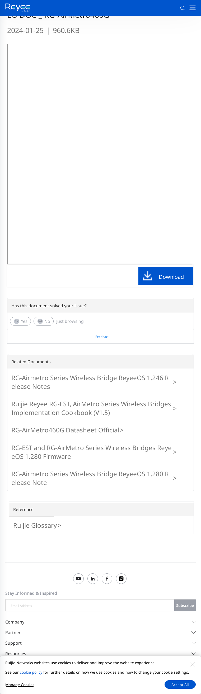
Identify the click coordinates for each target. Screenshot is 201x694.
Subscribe (185, 605)
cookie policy (31, 672)
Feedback (102, 336)
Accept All (180, 684)
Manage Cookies (19, 684)
